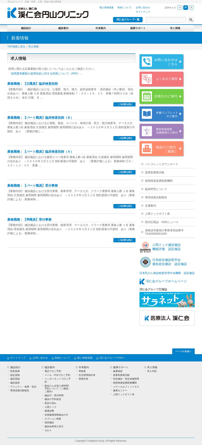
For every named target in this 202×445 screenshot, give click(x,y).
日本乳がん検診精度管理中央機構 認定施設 (167, 273)
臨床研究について (156, 189)
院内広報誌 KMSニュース (162, 222)
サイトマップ (143, 11)
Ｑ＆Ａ (48, 430)
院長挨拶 (15, 371)
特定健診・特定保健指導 (126, 378)
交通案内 (150, 205)
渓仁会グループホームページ (166, 281)
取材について (125, 7)
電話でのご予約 (53, 371)
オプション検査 (53, 418)
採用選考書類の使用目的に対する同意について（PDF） (45, 73)
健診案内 (50, 367)
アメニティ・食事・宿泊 (23, 386)
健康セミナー (120, 390)
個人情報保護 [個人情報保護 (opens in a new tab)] (106, 7)
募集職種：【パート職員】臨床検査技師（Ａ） (40, 151)
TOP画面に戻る (16, 46)
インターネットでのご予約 (58, 380)
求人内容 (152, 371)
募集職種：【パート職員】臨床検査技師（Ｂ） (40, 117)
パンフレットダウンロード (161, 164)
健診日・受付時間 (54, 395)
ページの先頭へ (183, 351)
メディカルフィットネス (126, 386)
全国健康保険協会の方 (56, 414)
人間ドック (50, 407)
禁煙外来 (83, 378)
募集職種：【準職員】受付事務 (29, 219)
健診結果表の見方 (54, 426)
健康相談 (118, 371)
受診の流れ (50, 403)
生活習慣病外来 (87, 375)
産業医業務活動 (154, 172)
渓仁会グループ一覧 (127, 19)
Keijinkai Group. (96, 440)
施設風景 (15, 382)
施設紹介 (15, 367)
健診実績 (15, 378)
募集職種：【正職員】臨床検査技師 (32, 83)
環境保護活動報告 (156, 197)
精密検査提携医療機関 (159, 180)
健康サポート (120, 367)
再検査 (82, 371)
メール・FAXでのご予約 (57, 375)
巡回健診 (49, 422)
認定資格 (15, 375)
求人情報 (33, 46)
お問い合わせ (143, 7)
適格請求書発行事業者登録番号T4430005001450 (164, 232)
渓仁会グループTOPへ (112, 357)
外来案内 (84, 367)
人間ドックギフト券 (157, 213)
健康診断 (49, 410)
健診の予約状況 (53, 399)
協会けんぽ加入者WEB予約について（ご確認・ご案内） (58, 388)
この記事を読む (125, 104)
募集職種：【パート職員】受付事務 (32, 185)
